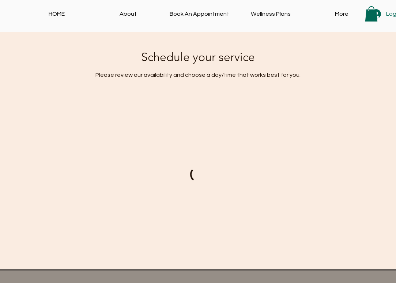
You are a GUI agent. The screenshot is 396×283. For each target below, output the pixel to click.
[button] (371, 14)
